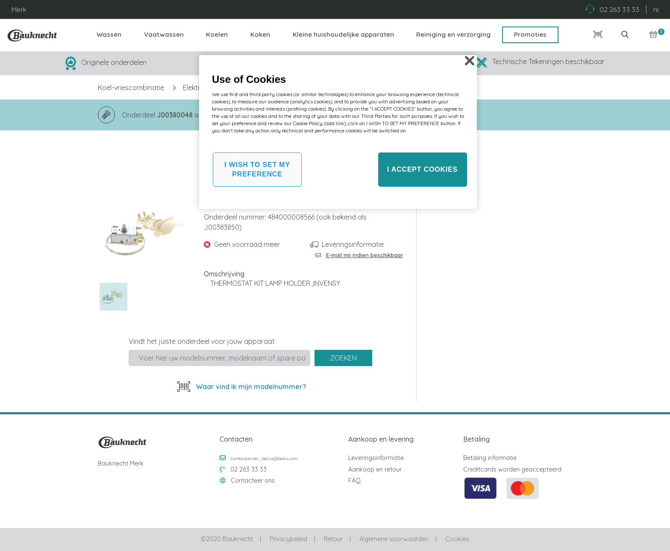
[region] (338, 132)
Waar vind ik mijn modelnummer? (250, 386)
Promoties (530, 34)
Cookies (457, 539)
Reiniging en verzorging (453, 34)
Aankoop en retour (375, 469)
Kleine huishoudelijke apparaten (343, 34)
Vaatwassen (164, 34)
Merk (19, 9)
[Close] (469, 60)
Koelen (217, 34)
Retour (333, 539)
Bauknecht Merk (121, 463)
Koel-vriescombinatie (131, 87)
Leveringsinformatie (353, 244)
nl (655, 9)
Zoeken (343, 358)
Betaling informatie (490, 458)
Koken (260, 34)
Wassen (109, 34)
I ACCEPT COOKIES (422, 169)
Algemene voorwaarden (394, 539)
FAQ (354, 480)
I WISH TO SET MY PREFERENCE (257, 169)
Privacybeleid (288, 539)
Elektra (194, 87)
